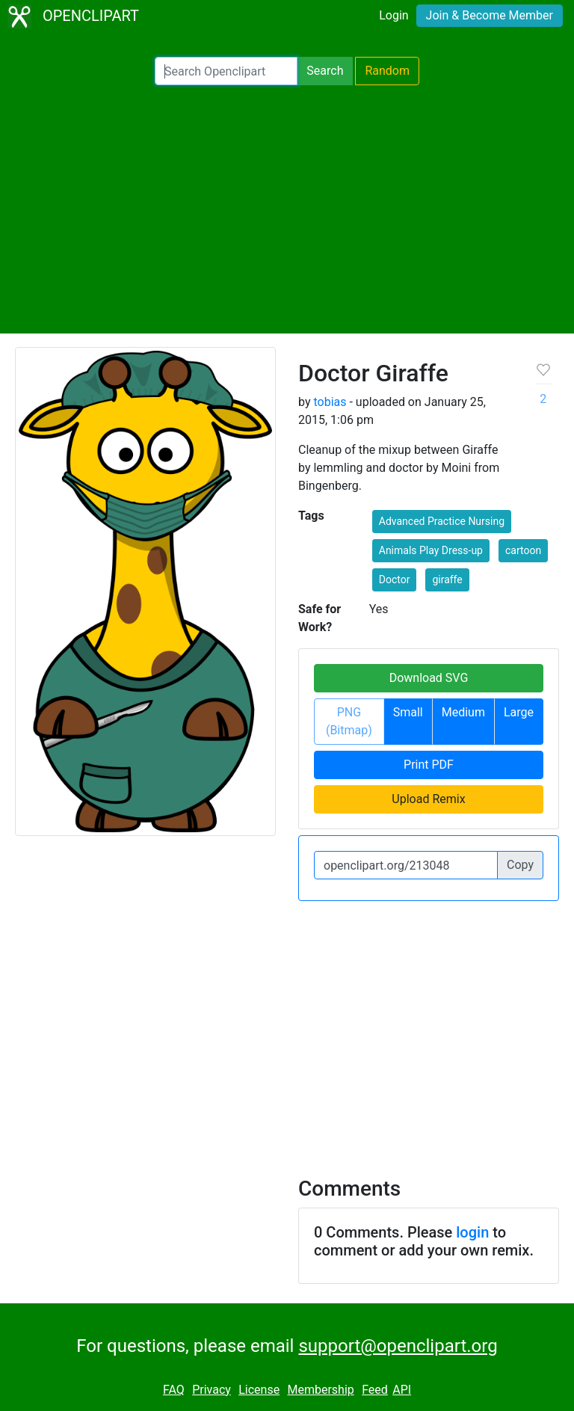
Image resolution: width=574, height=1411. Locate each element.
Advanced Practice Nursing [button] (441, 521)
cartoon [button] (523, 550)
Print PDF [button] (429, 764)
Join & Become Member (489, 15)
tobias (329, 402)
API (401, 1390)
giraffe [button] (447, 579)
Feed (375, 1390)
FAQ (174, 1390)
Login (393, 15)
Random (387, 71)
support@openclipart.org (397, 1345)
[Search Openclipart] (226, 71)
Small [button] (408, 712)
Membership (320, 1390)
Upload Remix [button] (428, 799)
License (259, 1390)
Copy (520, 865)
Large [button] (519, 712)
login (472, 1232)
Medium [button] (463, 712)
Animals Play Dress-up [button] (431, 550)
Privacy (211, 1390)
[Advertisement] (287, 209)
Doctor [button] (394, 579)
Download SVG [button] (429, 678)
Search (324, 71)
